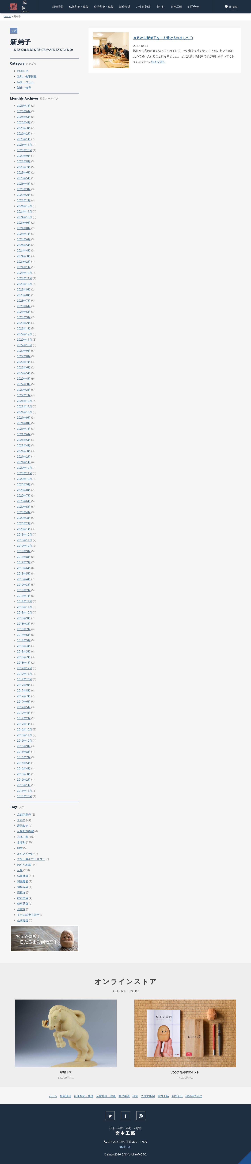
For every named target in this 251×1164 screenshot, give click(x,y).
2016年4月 (24, 768)
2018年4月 (24, 646)
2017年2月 (24, 718)
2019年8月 (24, 557)
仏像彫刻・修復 (79, 6)
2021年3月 (24, 451)
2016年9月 (24, 746)
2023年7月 (24, 300)
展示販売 (22, 826)
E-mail (125, 1147)
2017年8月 (24, 690)
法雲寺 (21, 909)
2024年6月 (24, 239)
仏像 (20, 870)
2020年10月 (24, 479)
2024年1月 (24, 267)
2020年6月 (24, 501)
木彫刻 (21, 842)
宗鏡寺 (21, 892)
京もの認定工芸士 (28, 915)
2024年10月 (24, 217)
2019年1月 (24, 596)
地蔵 (20, 848)
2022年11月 (24, 339)
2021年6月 (24, 434)
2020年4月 (24, 512)
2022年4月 (24, 378)
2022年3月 (24, 384)
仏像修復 (22, 876)
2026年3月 (24, 128)
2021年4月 (24, 445)
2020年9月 (24, 484)
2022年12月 (24, 334)
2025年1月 (24, 200)
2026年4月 (24, 122)
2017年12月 (24, 668)
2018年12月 (24, 601)
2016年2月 (24, 779)
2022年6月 (24, 367)
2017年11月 (24, 674)
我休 (23, 6)
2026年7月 (24, 106)
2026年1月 (24, 139)
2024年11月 (24, 211)
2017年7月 (24, 696)
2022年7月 (24, 362)
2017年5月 (24, 707)
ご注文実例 (143, 6)
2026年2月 (24, 133)
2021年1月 (24, 462)
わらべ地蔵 (24, 865)
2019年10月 (24, 546)
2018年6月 (24, 635)
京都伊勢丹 (24, 814)
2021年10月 (24, 412)
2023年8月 (24, 295)
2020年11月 (24, 473)
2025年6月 (24, 172)
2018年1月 (24, 662)
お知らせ (22, 71)
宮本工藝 (176, 6)
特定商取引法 (193, 1096)
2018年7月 (24, 629)
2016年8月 (24, 752)
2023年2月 (24, 323)
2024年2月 (24, 262)
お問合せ (193, 6)
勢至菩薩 (22, 904)
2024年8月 (24, 228)
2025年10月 (24, 150)
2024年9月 (24, 223)
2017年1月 (24, 724)
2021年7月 (24, 429)
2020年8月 (24, 490)
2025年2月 (24, 195)
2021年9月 (24, 417)
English (232, 6)
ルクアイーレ (25, 853)
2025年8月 (24, 161)
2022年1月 (24, 395)
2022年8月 (24, 356)
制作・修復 (24, 87)
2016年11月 (24, 735)
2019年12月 (24, 534)
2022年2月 (24, 390)
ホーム (7, 16)
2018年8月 (24, 624)
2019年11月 (24, 540)
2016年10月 (24, 740)
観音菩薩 (22, 898)
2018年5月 (24, 640)
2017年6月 (24, 701)
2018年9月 (24, 618)
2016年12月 (24, 729)
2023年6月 (24, 306)
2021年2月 (24, 456)
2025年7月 (24, 167)
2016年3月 (24, 774)
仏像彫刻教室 (25, 831)
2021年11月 (24, 406)
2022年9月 (24, 351)
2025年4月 (24, 184)
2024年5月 (24, 245)
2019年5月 (24, 573)
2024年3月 (24, 256)
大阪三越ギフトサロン (31, 859)
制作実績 (124, 6)
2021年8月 (24, 423)
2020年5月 (24, 507)
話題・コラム (25, 82)
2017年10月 (24, 679)
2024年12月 (24, 206)
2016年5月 (24, 763)
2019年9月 (24, 551)
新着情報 (57, 6)
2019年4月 (24, 579)
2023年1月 (24, 328)
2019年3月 (24, 585)
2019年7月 (24, 562)
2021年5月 (24, 440)
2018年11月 (24, 607)
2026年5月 (24, 117)
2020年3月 (24, 518)
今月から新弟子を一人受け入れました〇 (163, 38)
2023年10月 (24, 284)
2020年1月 (24, 529)
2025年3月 (24, 189)
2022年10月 (24, 345)
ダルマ (21, 820)
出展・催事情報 (27, 76)
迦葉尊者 (22, 887)
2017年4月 (24, 713)
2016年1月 (24, 785)
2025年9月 (24, 156)
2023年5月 (24, 312)
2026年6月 (24, 111)
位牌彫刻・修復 (104, 6)
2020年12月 (24, 468)
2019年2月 (24, 590)
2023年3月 (24, 317)
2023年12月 (24, 273)
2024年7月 (24, 234)
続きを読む (158, 62)
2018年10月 (24, 612)
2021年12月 (24, 401)
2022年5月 (24, 373)
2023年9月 (24, 289)
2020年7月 (24, 495)
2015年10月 (24, 796)
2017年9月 (24, 685)
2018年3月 (24, 651)
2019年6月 (24, 568)
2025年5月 (24, 178)
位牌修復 (22, 920)
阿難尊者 (22, 881)
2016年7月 (24, 757)
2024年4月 (24, 250)
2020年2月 (24, 523)
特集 (161, 6)
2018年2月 (24, 657)
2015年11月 (24, 791)
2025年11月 (24, 145)
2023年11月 (24, 278)
